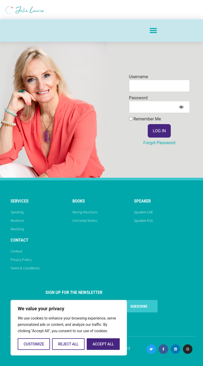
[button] (153, 30)
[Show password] (181, 107)
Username (138, 76)
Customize (34, 344)
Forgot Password (159, 142)
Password (138, 97)
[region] (69, 327)
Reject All (68, 344)
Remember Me (145, 119)
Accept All (103, 344)
